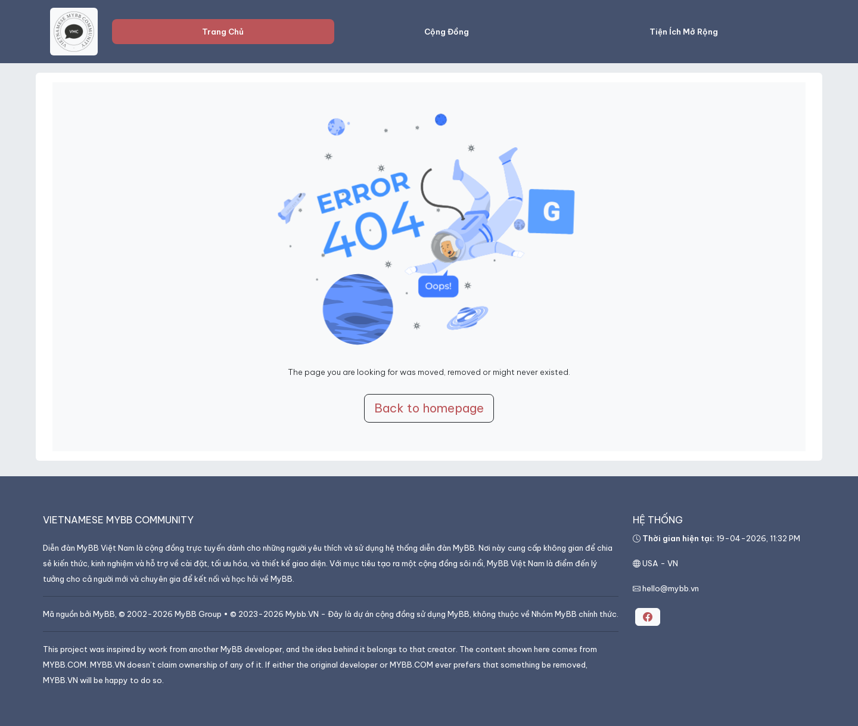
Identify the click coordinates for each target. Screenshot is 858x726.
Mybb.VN (302, 614)
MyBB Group (198, 614)
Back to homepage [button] (429, 408)
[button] (647, 617)
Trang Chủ (223, 31)
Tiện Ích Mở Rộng (683, 31)
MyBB (104, 614)
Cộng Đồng (446, 31)
